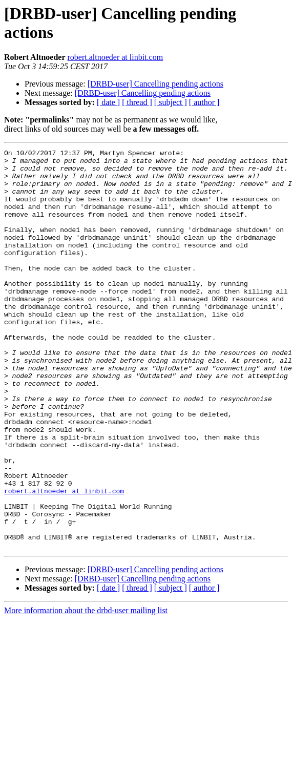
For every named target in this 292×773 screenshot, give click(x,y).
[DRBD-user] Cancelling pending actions (155, 83)
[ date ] (108, 102)
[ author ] (204, 102)
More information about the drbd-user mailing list (86, 690)
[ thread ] (137, 102)
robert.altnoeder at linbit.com (115, 57)
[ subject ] (170, 102)
